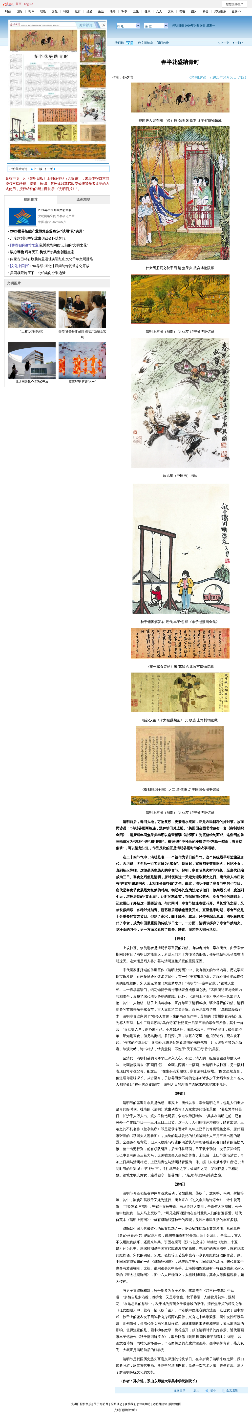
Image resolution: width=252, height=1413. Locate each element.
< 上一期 (223, 43)
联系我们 (130, 1404)
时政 (8, 11)
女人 (159, 11)
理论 (43, 11)
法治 (113, 11)
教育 (78, 11)
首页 (18, 4)
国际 (20, 11)
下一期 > (237, 43)
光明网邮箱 (159, 1404)
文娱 (171, 11)
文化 (55, 11)
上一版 (36, 169)
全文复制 (230, 1390)
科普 (206, 11)
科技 (66, 11)
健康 (147, 11)
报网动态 (117, 1404)
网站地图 (175, 1404)
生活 (101, 11)
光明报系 (220, 11)
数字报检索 (145, 43)
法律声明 (144, 1404)
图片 (194, 11)
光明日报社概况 (81, 1404)
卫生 (136, 11)
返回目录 (163, 43)
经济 (89, 11)
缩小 (211, 1390)
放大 (196, 1390)
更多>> (236, 11)
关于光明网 (101, 1404)
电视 (182, 11)
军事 (124, 11)
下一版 (49, 169)
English (28, 4)
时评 (31, 11)
